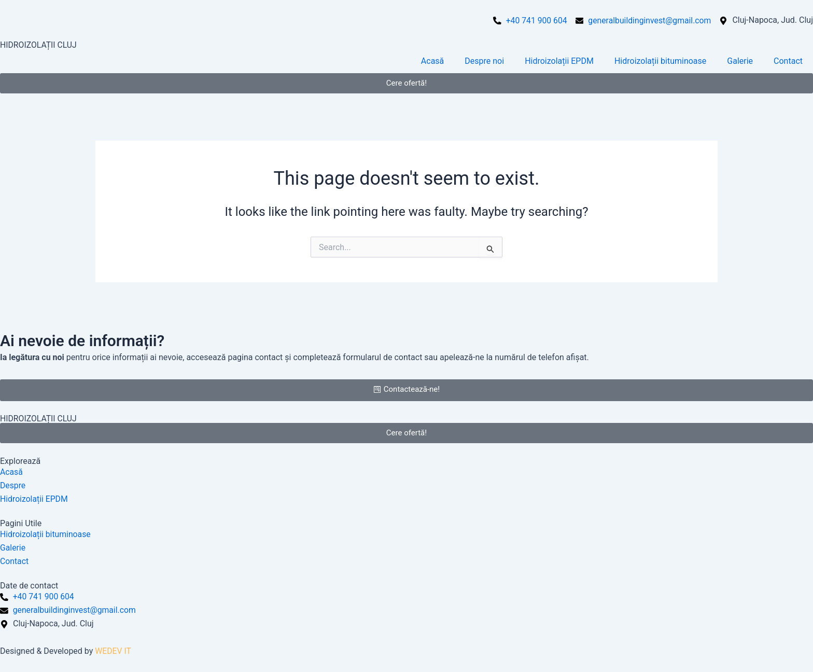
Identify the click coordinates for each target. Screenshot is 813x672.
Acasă (432, 61)
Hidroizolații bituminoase (660, 61)
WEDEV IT (113, 651)
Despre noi (484, 61)
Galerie (740, 61)
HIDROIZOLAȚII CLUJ (39, 45)
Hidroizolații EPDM (559, 61)
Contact (788, 61)
